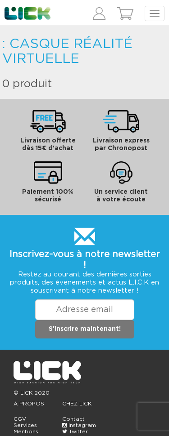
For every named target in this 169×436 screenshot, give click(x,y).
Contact (73, 419)
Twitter (75, 431)
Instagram (79, 425)
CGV (20, 419)
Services (25, 425)
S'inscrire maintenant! (85, 329)
